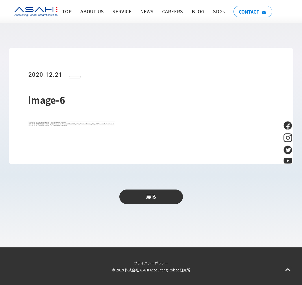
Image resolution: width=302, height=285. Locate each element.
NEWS (145, 11)
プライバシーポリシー (151, 262)
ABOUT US (90, 11)
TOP (65, 11)
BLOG (196, 11)
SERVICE (120, 11)
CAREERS (170, 11)
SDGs (217, 11)
